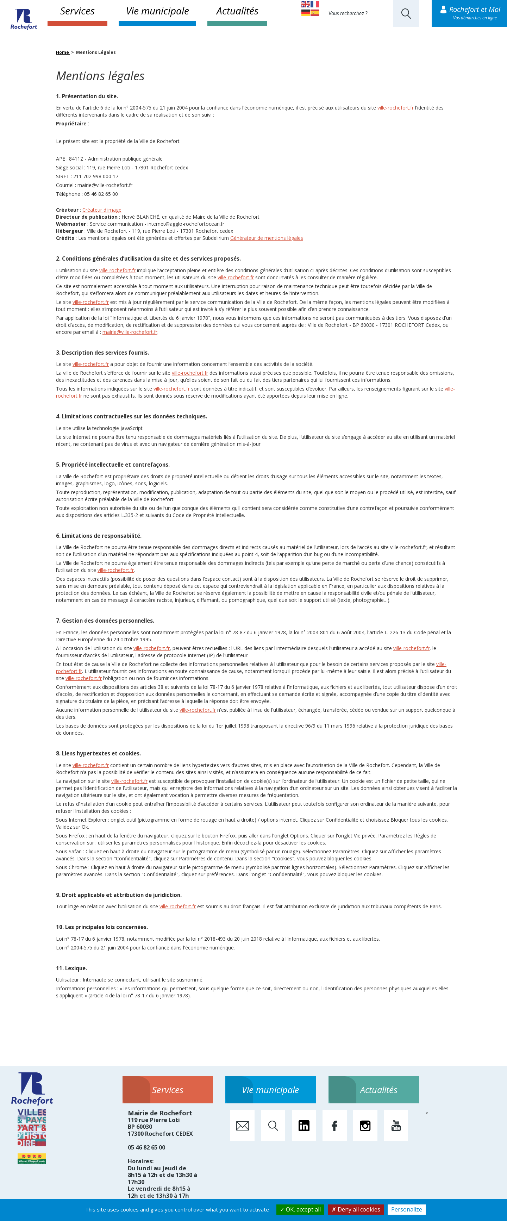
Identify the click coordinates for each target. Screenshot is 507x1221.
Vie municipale (157, 10)
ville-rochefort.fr (395, 107)
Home (63, 52)
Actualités (237, 10)
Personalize (406, 1209)
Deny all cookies (356, 1209)
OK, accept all (300, 1209)
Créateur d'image (101, 209)
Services (77, 10)
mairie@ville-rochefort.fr (129, 332)
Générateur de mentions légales (266, 238)
